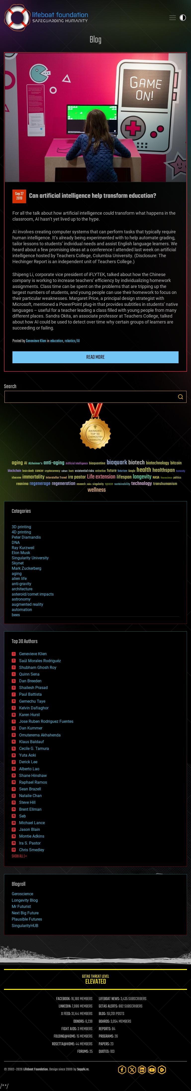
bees (16, 614)
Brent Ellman (30, 809)
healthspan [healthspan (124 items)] (163, 470)
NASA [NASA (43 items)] (156, 478)
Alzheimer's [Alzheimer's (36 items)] (35, 464)
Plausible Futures (27, 919)
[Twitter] (132, 1069)
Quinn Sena (29, 674)
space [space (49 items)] (109, 484)
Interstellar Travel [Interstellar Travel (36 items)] (56, 478)
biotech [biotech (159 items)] (136, 462)
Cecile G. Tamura (34, 748)
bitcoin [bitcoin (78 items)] (176, 463)
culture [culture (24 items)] (64, 471)
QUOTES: (104, 1052)
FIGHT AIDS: (69, 1029)
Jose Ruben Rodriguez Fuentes (46, 721)
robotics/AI (72, 341)
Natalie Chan (30, 795)
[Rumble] (162, 1069)
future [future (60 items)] (111, 470)
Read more (95, 357)
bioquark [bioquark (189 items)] (117, 462)
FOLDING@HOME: (65, 1036)
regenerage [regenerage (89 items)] (40, 483)
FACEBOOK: (63, 999)
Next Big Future (25, 913)
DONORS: (79, 1021)
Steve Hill (27, 802)
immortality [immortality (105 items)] (33, 477)
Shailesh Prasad (33, 687)
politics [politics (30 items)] (177, 478)
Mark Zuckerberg (26, 568)
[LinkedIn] (142, 1069)
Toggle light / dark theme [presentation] (183, 17)
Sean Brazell (30, 789)
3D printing (21, 527)
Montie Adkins (31, 836)
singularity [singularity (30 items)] (98, 484)
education (56, 341)
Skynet (18, 563)
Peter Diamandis (26, 537)
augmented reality (27, 604)
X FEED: (66, 1014)
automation (22, 609)
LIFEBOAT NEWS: (109, 999)
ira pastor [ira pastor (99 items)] (77, 477)
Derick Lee (28, 762)
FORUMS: (83, 1052)
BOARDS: (104, 1021)
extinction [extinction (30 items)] (100, 471)
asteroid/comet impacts (33, 594)
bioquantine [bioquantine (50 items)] (97, 463)
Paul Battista (30, 694)
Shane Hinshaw (33, 775)
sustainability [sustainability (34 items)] (122, 484)
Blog (95, 40)
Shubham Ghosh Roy (37, 667)
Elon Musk (21, 552)
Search (181, 397)
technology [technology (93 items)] (141, 484)
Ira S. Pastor (30, 843)
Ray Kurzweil (23, 547)
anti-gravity (21, 583)
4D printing (21, 532)
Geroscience (22, 893)
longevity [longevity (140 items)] (142, 477)
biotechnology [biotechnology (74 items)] (157, 463)
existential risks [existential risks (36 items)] (84, 471)
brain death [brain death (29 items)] (28, 471)
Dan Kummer (30, 728)
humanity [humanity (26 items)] (180, 471)
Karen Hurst (29, 714)
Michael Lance (32, 822)
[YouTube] (152, 1069)
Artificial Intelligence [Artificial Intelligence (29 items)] (77, 463)
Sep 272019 (19, 196)
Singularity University (30, 558)
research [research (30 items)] (81, 484)
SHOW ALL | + (19, 856)
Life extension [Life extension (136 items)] (101, 477)
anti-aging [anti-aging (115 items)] (54, 463)
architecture (22, 589)
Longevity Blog (25, 900)
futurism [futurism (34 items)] (122, 471)
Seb (22, 816)
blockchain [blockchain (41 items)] (14, 471)
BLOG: (102, 1014)
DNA (16, 542)
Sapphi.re (83, 1069)
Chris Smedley (31, 850)
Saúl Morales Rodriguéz (40, 660)
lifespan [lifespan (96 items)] (124, 477)
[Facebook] (122, 1069)
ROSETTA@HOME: (63, 1044)
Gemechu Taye (32, 701)
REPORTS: (105, 1029)
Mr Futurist (21, 906)
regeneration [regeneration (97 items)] (63, 483)
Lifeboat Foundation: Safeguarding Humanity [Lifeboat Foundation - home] (83, 17)
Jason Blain (29, 829)
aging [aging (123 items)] (17, 463)
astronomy (21, 599)
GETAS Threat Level (95, 980)
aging (17, 573)
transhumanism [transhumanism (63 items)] (165, 484)
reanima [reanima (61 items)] (22, 484)
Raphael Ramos (33, 782)
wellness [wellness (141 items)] (97, 490)
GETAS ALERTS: (108, 1006)
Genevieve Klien (36, 341)
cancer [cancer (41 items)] (39, 471)
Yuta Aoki (27, 755)
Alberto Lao (29, 769)
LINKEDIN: (65, 1006)
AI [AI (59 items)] (25, 463)
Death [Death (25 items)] (71, 471)
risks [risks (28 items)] (89, 484)
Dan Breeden (30, 681)
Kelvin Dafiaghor (33, 708)
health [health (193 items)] (144, 470)
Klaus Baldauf (31, 741)
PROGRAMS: (106, 1036)
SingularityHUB (25, 925)
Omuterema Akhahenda (40, 735)
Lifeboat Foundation (35, 1069)
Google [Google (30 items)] (131, 471)
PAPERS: (104, 1044)
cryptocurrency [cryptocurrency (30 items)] (52, 471)
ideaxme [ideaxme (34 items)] (16, 478)
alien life (19, 578)
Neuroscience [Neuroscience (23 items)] (166, 478)
